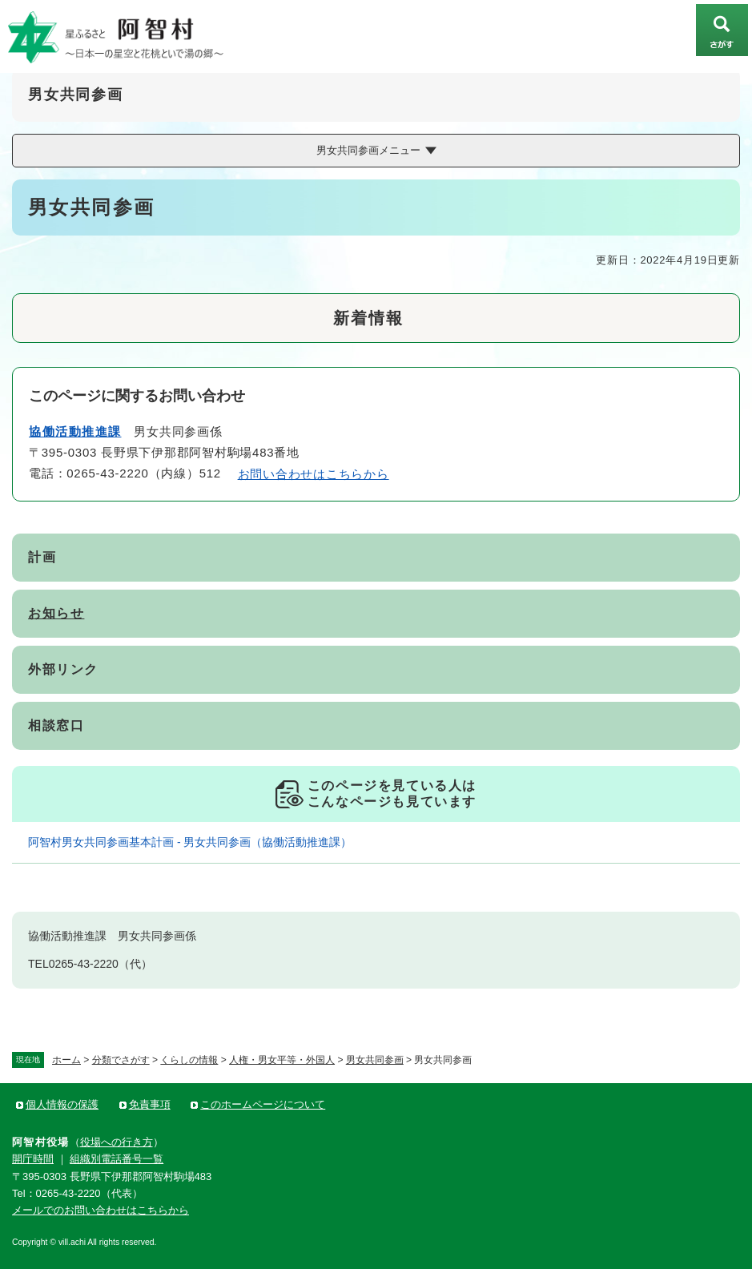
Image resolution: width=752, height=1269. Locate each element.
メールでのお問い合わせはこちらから (100, 1210)
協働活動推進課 (75, 431)
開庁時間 (33, 1159)
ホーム (66, 1060)
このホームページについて (262, 1104)
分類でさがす (121, 1060)
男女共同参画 (375, 1060)
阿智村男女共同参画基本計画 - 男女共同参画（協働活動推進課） (190, 842)
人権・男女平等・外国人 (282, 1060)
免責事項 (150, 1104)
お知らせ (56, 613)
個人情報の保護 (62, 1104)
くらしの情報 (189, 1060)
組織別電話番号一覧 (116, 1159)
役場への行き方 (116, 1142)
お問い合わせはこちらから (313, 474)
